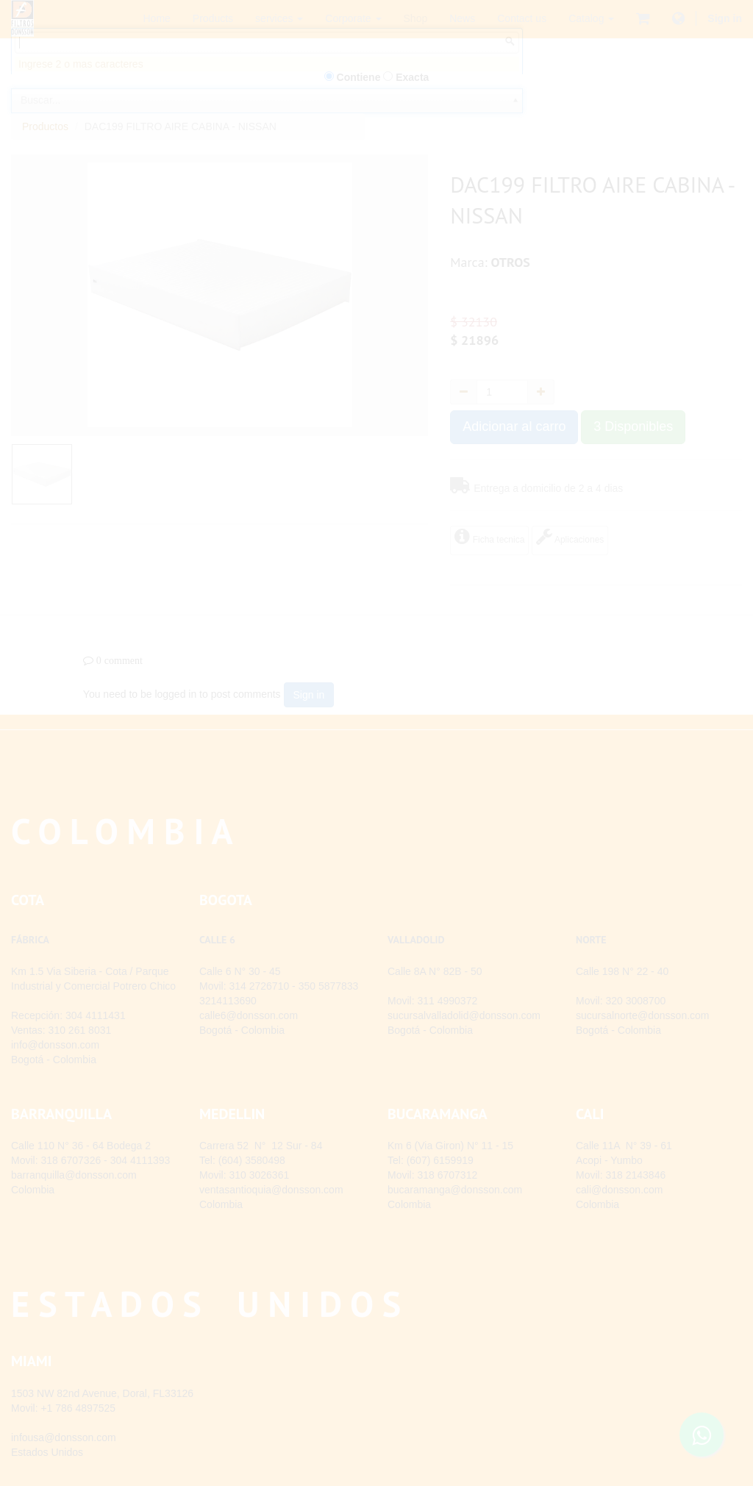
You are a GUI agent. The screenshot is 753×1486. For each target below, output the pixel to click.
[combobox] (267, 123)
